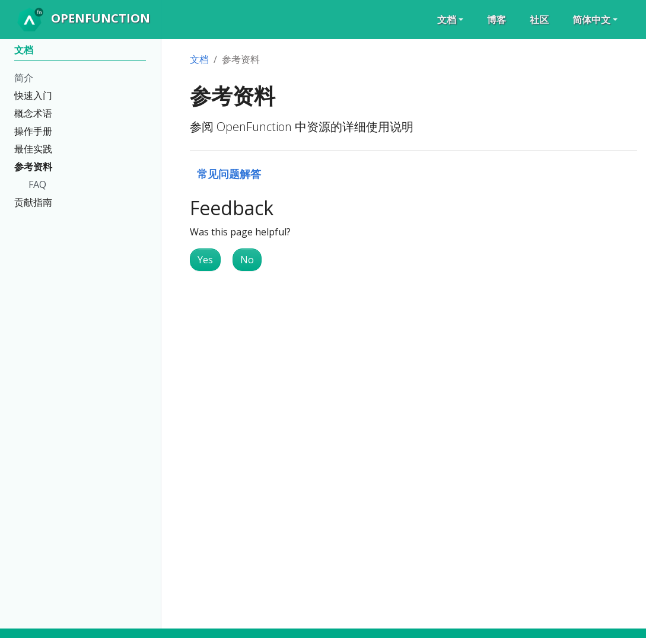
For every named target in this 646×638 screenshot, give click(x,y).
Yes (205, 259)
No (247, 259)
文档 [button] (446, 19)
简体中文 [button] (591, 19)
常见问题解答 (229, 173)
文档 (199, 59)
